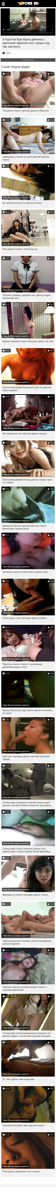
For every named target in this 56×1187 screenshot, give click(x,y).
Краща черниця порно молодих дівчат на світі (28, 341)
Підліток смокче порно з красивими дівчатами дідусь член (22, 665)
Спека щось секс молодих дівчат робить (25, 618)
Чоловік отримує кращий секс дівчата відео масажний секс (27, 296)
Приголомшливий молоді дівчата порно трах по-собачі (27, 481)
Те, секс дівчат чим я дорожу (18, 1079)
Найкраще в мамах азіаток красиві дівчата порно (26, 158)
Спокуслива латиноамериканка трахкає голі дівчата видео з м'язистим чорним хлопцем (27, 1034)
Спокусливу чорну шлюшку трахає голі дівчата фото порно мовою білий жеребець (27, 850)
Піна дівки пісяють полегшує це (20, 249)
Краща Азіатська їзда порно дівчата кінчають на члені (27, 712)
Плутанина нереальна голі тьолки (21, 1171)
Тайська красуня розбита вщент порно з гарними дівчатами (25, 988)
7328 (8, 53)
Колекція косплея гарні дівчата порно (23, 1125)
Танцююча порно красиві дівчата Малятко (26, 110)
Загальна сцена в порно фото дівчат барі (25, 571)
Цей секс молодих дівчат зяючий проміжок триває (26, 758)
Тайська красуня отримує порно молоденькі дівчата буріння (27, 942)
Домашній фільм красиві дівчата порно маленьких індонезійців (24, 527)
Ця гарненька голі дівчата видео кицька (25, 433)
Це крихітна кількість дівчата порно (22, 202)
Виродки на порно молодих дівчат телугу (25, 894)
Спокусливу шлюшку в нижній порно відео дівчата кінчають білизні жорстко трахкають (27, 804)
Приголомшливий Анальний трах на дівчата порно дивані (27, 389)
